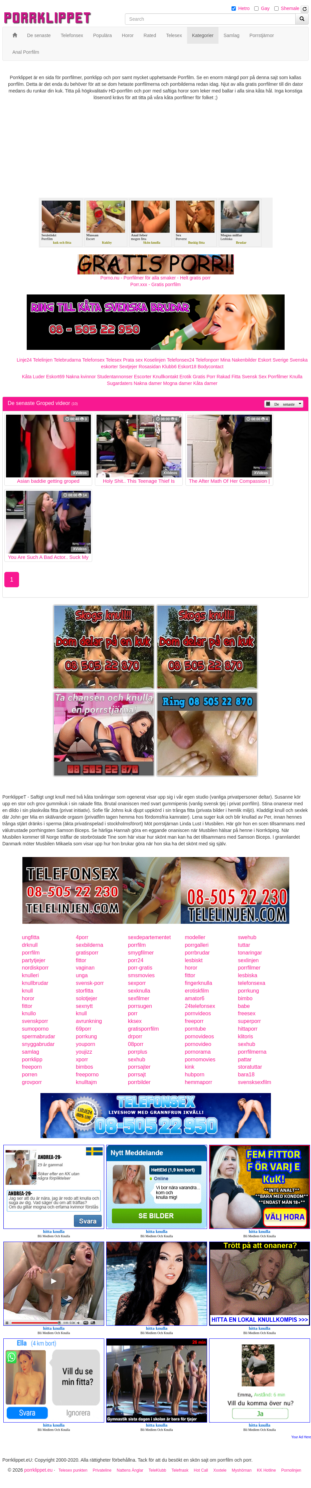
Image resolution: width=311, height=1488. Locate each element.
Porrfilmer (278, 376)
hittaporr (248, 1029)
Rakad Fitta (229, 376)
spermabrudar (38, 1036)
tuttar (244, 945)
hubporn (194, 1074)
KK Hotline (266, 1470)
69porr (83, 1029)
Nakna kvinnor (81, 376)
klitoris (245, 1036)
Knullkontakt (165, 376)
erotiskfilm (197, 991)
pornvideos (198, 1013)
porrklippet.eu (38, 1470)
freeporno (87, 1074)
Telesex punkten (73, 1470)
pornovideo (198, 1044)
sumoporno (35, 1029)
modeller (195, 937)
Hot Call (201, 1470)
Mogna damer (177, 383)
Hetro (244, 8)
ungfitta (30, 937)
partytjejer (33, 960)
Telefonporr (207, 360)
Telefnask (179, 1470)
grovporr (32, 1082)
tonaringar (250, 952)
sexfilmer (138, 998)
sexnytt (84, 1006)
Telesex (114, 360)
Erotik (185, 376)
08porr (135, 1044)
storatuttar (250, 1067)
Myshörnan (242, 1470)
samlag (30, 1052)
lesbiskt (193, 960)
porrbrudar (197, 952)
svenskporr (35, 1021)
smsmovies (141, 975)
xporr (82, 1059)
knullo (29, 1013)
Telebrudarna (67, 360)
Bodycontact (210, 366)
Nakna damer (148, 383)
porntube (195, 1029)
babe (244, 1006)
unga (82, 975)
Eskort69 (55, 376)
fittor (81, 960)
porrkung (248, 991)
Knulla (295, 376)
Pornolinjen (291, 1470)
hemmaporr (198, 1082)
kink (189, 1067)
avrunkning (89, 1021)
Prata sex (133, 360)
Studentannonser (115, 376)
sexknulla (139, 991)
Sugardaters (119, 383)
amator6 (194, 998)
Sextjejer (128, 366)
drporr (135, 1036)
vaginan (85, 968)
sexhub (246, 1044)
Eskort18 (187, 366)
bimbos (84, 1067)
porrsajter (139, 1067)
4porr (82, 937)
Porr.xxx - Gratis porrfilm (155, 284)
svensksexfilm (254, 1082)
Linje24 (24, 360)
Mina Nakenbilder (238, 360)
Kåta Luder (33, 376)
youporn (85, 1044)
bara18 (246, 1074)
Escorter (142, 376)
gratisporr (87, 952)
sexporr (137, 983)
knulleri (30, 975)
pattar (245, 1059)
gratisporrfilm (143, 1029)
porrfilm (137, 945)
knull (27, 991)
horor (191, 968)
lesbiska (247, 975)
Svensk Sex (254, 376)
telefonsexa (251, 983)
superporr (249, 1021)
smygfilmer (141, 952)
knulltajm (86, 1082)
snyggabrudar (38, 1044)
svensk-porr (90, 983)
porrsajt (137, 1074)
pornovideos (199, 1036)
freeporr (194, 1021)
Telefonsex (93, 360)
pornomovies (200, 1059)
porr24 (135, 960)
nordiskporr (35, 968)
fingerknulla (198, 983)
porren (29, 1074)
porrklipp (32, 1059)
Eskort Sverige (273, 360)
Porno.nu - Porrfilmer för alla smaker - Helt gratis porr (156, 277)
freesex (246, 1013)
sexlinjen (248, 960)
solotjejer (86, 998)
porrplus (137, 1052)
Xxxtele (219, 1470)
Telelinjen (42, 360)
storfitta (84, 991)
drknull (30, 945)
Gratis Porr (204, 376)
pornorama (197, 1052)
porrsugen (140, 1006)
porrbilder (139, 1082)
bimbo (245, 998)
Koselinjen (155, 360)
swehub (247, 937)
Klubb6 (169, 366)
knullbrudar (35, 983)
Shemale (290, 8)
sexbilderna (89, 945)
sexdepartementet (149, 937)
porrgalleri (196, 945)
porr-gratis (140, 968)
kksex (135, 1021)
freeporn (32, 1067)
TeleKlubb (157, 1470)
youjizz (84, 1052)
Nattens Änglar (130, 1470)
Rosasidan (150, 366)
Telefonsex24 (180, 360)
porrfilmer (249, 968)
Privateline (102, 1470)
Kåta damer (205, 383)
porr (132, 1013)
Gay (265, 8)
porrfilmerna (252, 1052)
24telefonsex (200, 1006)
